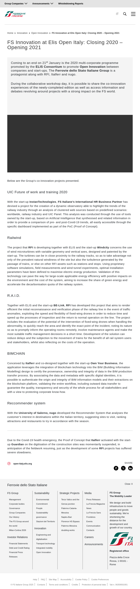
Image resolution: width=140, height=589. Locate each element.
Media (88, 493)
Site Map (53, 579)
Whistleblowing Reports (70, 3)
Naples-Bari (66, 517)
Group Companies (14, 3)
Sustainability (42, 493)
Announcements (40, 3)
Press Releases (93, 499)
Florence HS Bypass (70, 521)
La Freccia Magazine (95, 504)
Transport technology (45, 543)
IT (117, 14)
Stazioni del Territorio (45, 521)
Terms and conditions (58, 585)
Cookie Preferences (100, 579)
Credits (75, 585)
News (89, 508)
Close (127, 484)
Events (89, 521)
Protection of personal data (94, 585)
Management (15, 499)
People (39, 508)
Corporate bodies (16, 504)
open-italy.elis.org (22, 463)
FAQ (43, 579)
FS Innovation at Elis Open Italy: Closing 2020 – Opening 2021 (85, 33)
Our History (14, 517)
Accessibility (66, 579)
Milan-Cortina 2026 (17, 530)
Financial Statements (18, 543)
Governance (14, 508)
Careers (89, 537)
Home (10, 33)
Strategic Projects (69, 493)
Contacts (41, 585)
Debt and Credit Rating (19, 548)
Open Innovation (39, 33)
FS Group (12, 493)
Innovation (22, 33)
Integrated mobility (44, 548)
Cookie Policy (81, 579)
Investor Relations (17, 537)
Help (35, 579)
